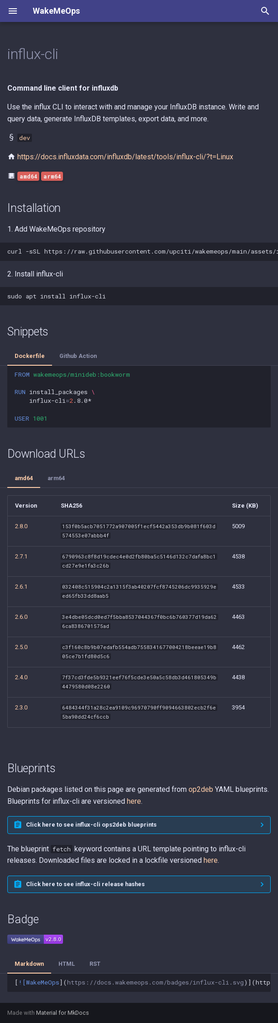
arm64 (56, 478)
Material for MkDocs (62, 1012)
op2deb (201, 789)
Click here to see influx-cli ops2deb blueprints (91, 824)
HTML (66, 963)
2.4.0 (21, 677)
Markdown (29, 963)
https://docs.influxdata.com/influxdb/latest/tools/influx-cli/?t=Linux (125, 156)
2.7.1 (21, 556)
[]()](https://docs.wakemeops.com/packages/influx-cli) (143, 982)
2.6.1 (21, 586)
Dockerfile (30, 355)
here (134, 801)
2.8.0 (21, 526)
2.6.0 (21, 616)
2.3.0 (21, 707)
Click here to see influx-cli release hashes (85, 884)
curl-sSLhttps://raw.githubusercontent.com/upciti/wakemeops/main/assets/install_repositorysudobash (142, 251)
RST (94, 963)
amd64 (24, 478)
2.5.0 (21, 647)
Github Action (78, 355)
